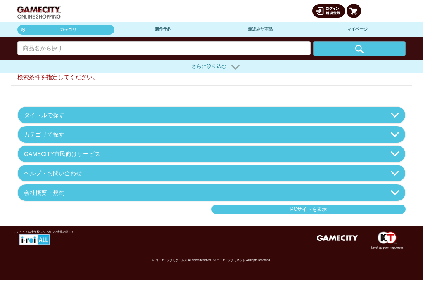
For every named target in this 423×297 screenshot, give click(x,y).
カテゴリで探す (211, 134)
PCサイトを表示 (308, 209)
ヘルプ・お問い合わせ (211, 173)
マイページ (357, 29)
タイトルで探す (211, 115)
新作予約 (163, 29)
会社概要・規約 (211, 193)
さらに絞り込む (216, 67)
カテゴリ (48, 29)
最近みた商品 (260, 29)
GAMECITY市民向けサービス (211, 154)
